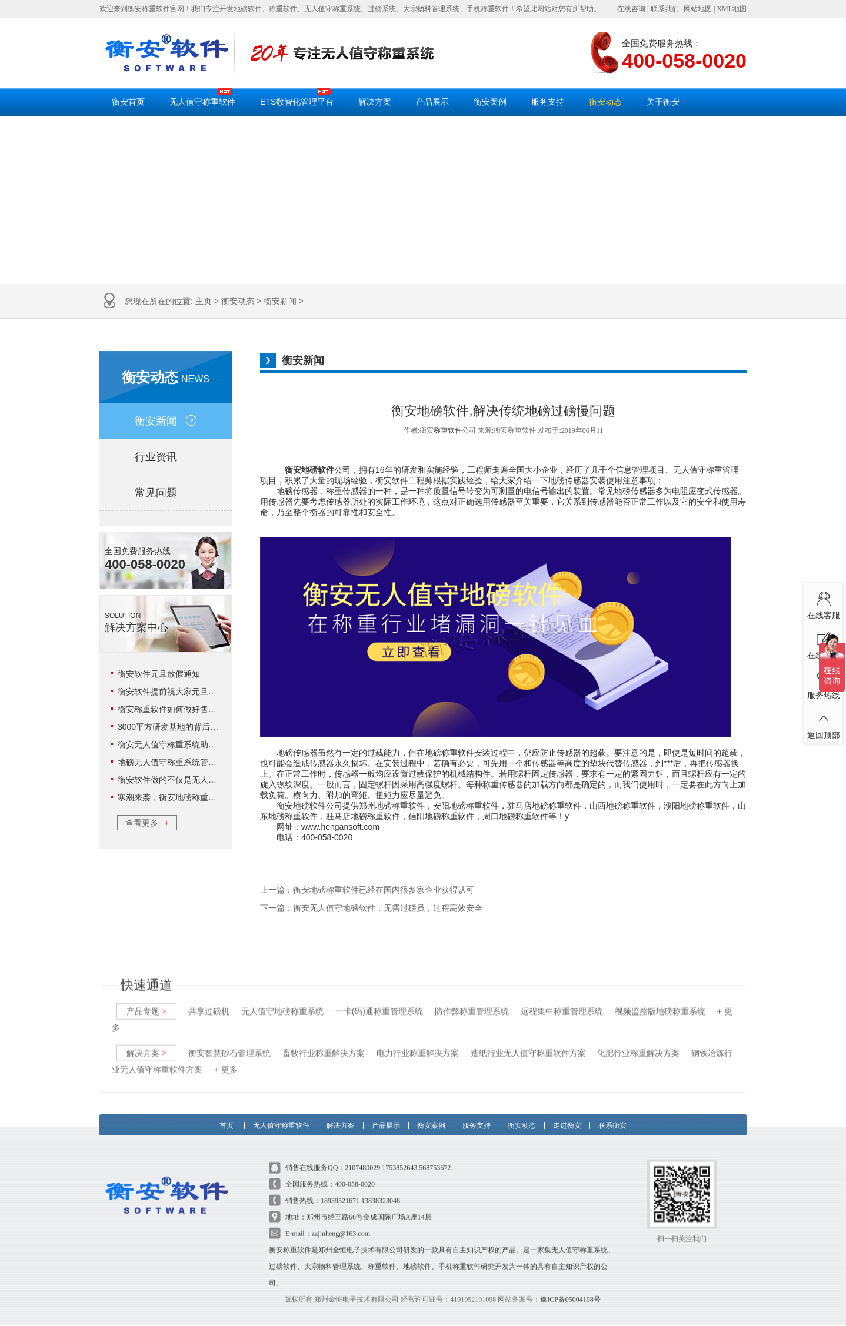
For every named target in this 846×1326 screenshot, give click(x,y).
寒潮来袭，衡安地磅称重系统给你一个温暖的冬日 (208, 797)
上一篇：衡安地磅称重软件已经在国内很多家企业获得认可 (367, 890)
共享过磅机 (208, 999)
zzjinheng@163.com (341, 1222)
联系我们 (665, 9)
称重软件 (448, 430)
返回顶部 (823, 722)
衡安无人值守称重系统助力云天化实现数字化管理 (208, 744)
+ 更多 (226, 1058)
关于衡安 (663, 101)
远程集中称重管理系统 (562, 999)
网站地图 (698, 9)
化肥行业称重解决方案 (638, 1041)
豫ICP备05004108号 (570, 1288)
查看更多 (147, 822)
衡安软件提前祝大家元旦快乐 (171, 691)
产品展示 (432, 101)
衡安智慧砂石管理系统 (229, 1041)
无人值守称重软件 (202, 97)
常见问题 (165, 493)
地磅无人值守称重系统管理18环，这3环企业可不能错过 (219, 762)
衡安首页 (128, 101)
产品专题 (146, 999)
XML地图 (732, 9)
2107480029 (362, 1156)
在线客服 (823, 602)
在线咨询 (631, 9)
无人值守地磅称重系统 (282, 999)
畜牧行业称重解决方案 (323, 1041)
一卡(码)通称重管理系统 (379, 999)
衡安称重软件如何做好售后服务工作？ (188, 709)
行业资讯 (165, 457)
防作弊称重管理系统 (472, 999)
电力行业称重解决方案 (418, 1041)
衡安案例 (490, 101)
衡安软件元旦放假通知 (159, 674)
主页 (203, 301)
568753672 (435, 1156)
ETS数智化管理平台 (297, 97)
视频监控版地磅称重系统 (660, 999)
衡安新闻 (280, 301)
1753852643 (399, 1156)
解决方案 (374, 101)
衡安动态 (605, 101)
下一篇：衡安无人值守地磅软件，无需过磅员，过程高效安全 (371, 908)
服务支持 (547, 101)
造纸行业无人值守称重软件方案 (528, 1041)
